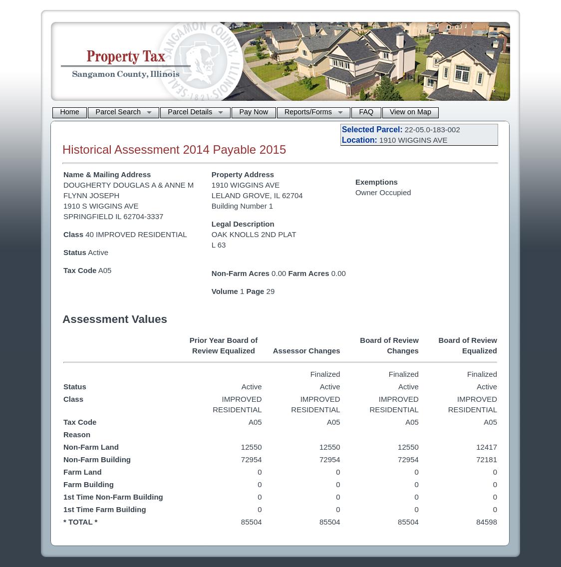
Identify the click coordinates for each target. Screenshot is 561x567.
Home (69, 112)
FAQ (366, 112)
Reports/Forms (308, 112)
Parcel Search (118, 112)
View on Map (410, 112)
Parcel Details (190, 112)
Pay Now (254, 112)
